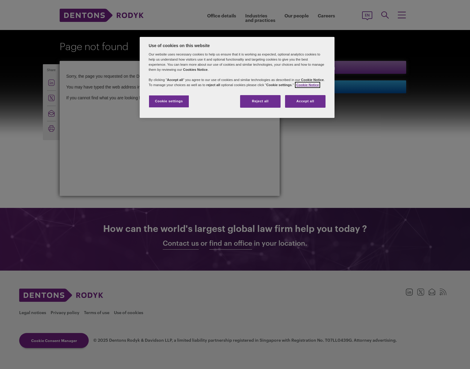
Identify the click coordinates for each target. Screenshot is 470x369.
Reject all (260, 101)
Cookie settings (169, 101)
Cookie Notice (307, 85)
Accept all (305, 101)
